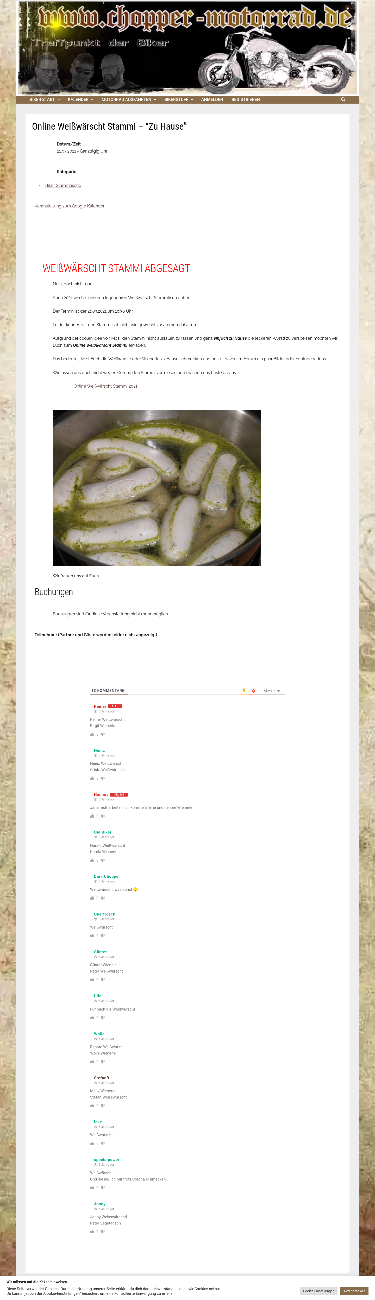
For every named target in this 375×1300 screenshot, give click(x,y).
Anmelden (212, 99)
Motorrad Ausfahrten (126, 99)
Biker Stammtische (63, 185)
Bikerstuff (176, 99)
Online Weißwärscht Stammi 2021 (106, 386)
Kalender (78, 99)
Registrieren (246, 99)
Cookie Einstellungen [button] (319, 1291)
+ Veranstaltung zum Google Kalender (68, 206)
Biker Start (42, 99)
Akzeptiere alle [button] (354, 1291)
